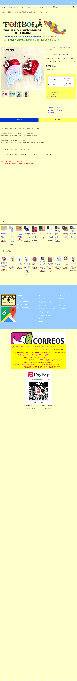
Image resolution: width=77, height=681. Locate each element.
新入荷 (51, 49)
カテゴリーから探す (13, 7)
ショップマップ (58, 7)
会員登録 (61, 298)
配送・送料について (45, 302)
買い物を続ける (51, 112)
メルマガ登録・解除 (45, 315)
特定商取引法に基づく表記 (54, 96)
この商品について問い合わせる (54, 110)
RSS (40, 322)
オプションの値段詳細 (53, 92)
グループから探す (25, 7)
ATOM (44, 322)
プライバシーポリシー (45, 312)
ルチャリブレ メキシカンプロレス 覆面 (58, 47)
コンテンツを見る (37, 7)
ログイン (61, 302)
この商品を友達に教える (53, 107)
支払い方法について (45, 298)
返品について (51, 94)
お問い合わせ (62, 308)
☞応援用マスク (70, 47)
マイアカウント (63, 295)
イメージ (58, 119)
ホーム (3, 7)
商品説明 (19, 119)
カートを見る (62, 305)
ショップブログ (43, 318)
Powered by (38, 408)
